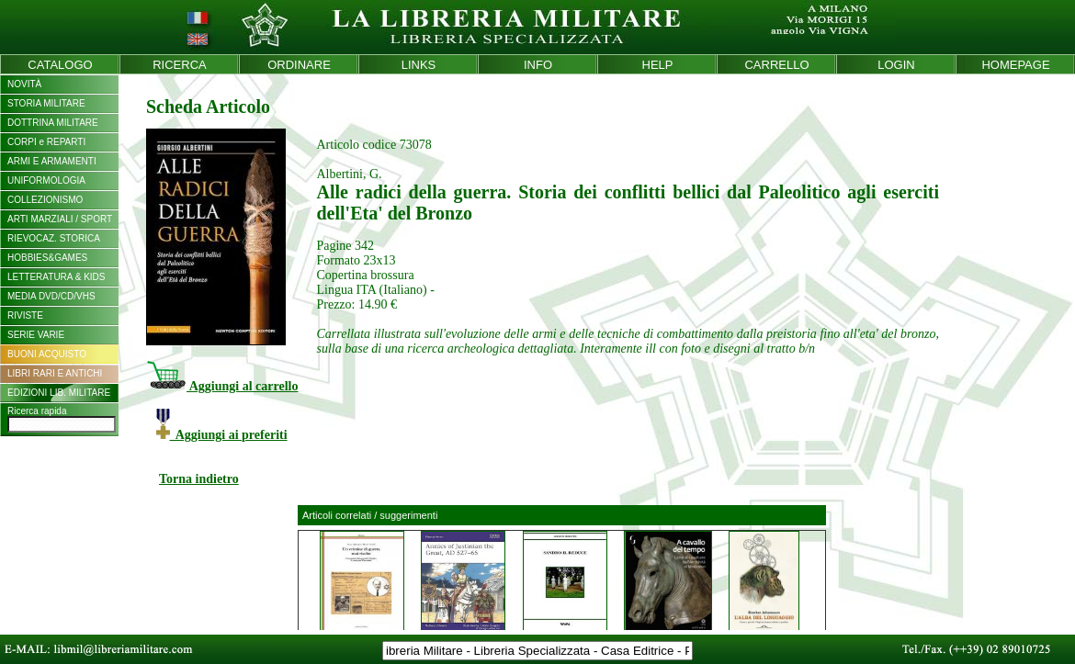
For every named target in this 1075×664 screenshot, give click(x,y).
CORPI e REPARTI (46, 142)
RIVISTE (25, 315)
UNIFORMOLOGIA (46, 180)
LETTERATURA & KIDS (56, 277)
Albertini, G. (348, 174)
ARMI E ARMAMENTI (51, 161)
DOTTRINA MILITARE (52, 123)
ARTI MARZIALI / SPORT (59, 219)
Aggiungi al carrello (222, 386)
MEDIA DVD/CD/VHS (51, 296)
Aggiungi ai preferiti (222, 435)
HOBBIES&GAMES (47, 258)
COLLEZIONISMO (45, 200)
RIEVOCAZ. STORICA (53, 238)
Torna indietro (199, 479)
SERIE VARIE (35, 335)
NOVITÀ (24, 84)
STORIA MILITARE (46, 103)
